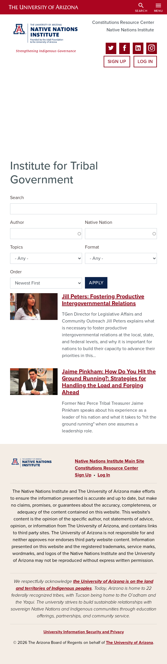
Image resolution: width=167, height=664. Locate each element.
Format (92, 247)
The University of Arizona (129, 642)
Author (17, 222)
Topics (16, 247)
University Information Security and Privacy (83, 631)
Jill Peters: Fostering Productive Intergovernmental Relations (103, 300)
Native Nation (98, 222)
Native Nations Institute (130, 30)
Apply (96, 283)
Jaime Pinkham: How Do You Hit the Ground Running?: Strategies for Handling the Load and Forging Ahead (109, 382)
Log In (145, 61)
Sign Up (117, 61)
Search (17, 198)
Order (16, 272)
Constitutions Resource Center (123, 22)
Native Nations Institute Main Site (109, 461)
